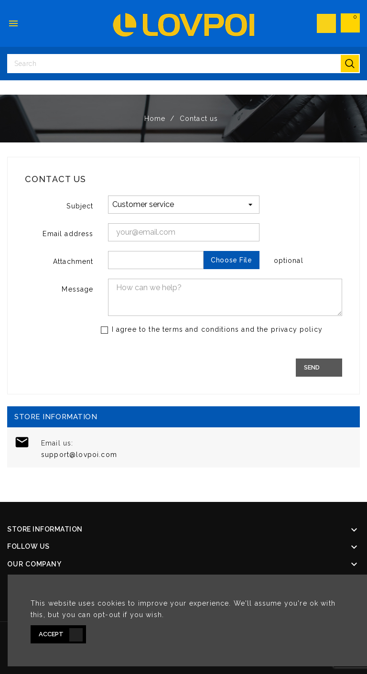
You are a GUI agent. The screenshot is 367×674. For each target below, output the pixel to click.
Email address (68, 234)
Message (77, 289)
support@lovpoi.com (79, 454)
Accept (51, 634)
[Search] (183, 63)
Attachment (73, 261)
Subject (79, 206)
